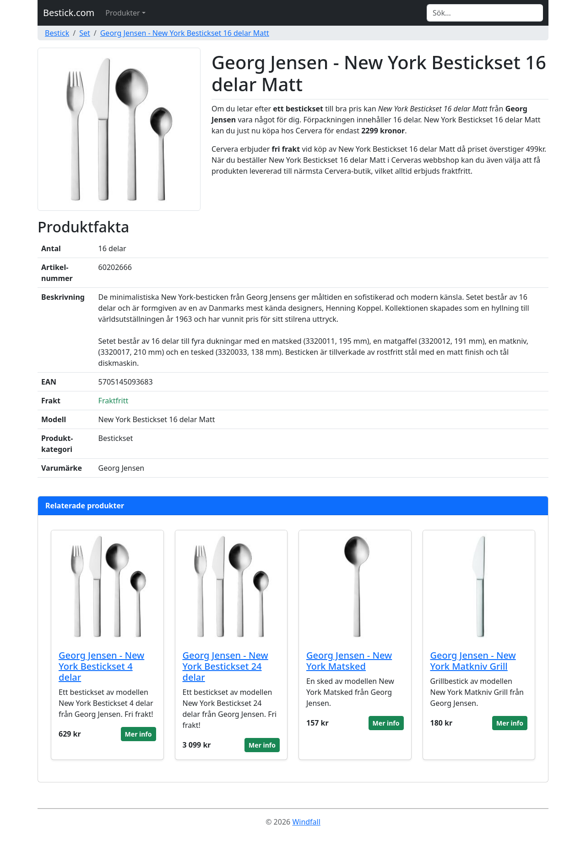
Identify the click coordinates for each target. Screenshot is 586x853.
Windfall (306, 822)
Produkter (122, 13)
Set (84, 33)
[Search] (485, 13)
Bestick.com (68, 12)
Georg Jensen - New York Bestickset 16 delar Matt (184, 33)
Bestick (57, 33)
